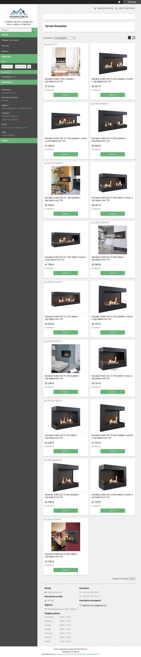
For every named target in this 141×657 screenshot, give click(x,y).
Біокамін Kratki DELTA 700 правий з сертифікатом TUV (62, 377)
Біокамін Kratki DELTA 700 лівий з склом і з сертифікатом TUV (112, 377)
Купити (65, 95)
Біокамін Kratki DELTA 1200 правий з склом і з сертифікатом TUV (66, 139)
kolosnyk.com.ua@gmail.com (14, 127)
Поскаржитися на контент (66, 654)
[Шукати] (34, 30)
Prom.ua (84, 649)
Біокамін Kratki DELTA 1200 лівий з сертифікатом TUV (61, 317)
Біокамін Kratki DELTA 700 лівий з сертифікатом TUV (61, 436)
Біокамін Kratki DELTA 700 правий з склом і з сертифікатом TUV (112, 317)
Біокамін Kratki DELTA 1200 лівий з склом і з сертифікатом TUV (65, 258)
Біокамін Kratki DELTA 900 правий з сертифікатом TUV (109, 139)
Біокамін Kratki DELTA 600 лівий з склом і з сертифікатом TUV (112, 495)
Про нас (5, 45)
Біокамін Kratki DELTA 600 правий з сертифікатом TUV (62, 495)
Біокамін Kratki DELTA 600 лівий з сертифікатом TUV (61, 555)
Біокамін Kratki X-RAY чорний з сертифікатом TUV (59, 80)
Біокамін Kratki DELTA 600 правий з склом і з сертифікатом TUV (112, 436)
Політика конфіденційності (88, 654)
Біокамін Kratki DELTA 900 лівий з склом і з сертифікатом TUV (112, 199)
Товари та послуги (10, 40)
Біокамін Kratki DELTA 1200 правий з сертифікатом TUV (62, 199)
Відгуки (5, 51)
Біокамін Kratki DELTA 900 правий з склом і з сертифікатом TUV (112, 80)
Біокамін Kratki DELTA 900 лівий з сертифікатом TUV (108, 258)
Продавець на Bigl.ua (70, 652)
